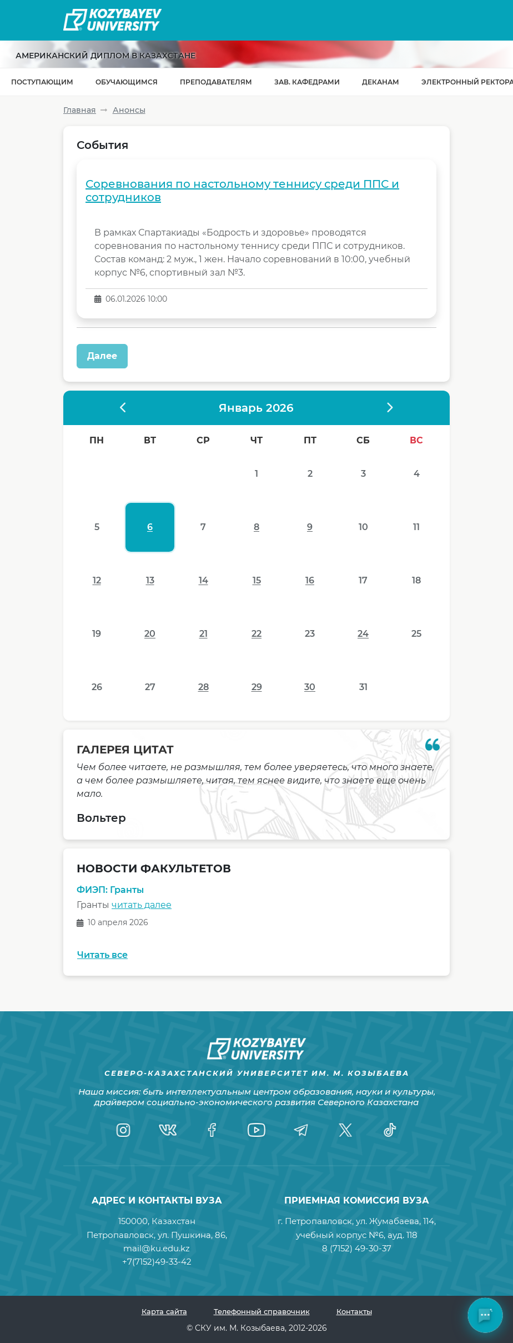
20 (149, 633)
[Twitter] (345, 1130)
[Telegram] (301, 1130)
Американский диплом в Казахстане (105, 56)
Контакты (354, 1311)
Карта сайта (164, 1311)
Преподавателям (216, 82)
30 (309, 687)
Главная (79, 110)
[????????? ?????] (389, 408)
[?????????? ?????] (124, 408)
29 (257, 687)
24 (363, 633)
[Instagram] (123, 1130)
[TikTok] (390, 1130)
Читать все (102, 955)
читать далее (142, 905)
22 (256, 633)
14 (203, 580)
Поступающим (42, 82)
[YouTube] (256, 1130)
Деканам (380, 82)
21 (203, 633)
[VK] (168, 1130)
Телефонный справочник (262, 1311)
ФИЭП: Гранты (110, 890)
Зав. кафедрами (307, 82)
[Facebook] (212, 1130)
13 (150, 580)
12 (97, 580)
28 (203, 687)
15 (257, 580)
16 (309, 580)
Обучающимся (126, 82)
